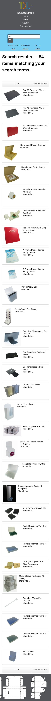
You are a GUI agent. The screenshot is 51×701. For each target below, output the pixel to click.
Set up (25, 23)
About (25, 19)
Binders (25, 48)
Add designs (25, 26)
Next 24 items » (40, 83)
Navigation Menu (25, 13)
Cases (37, 48)
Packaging (25, 45)
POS (13, 48)
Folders (37, 45)
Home (25, 16)
